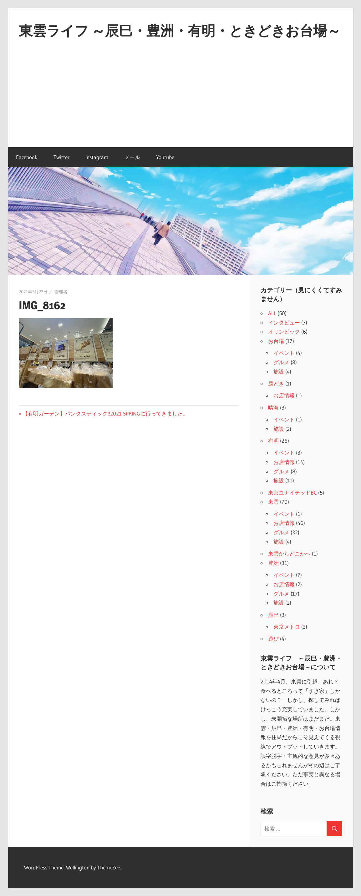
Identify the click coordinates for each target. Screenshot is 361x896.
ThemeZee (108, 867)
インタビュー (284, 322)
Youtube (165, 157)
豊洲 (273, 563)
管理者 (61, 291)
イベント (284, 353)
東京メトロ (286, 626)
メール (132, 157)
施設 (278, 371)
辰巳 (273, 615)
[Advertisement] (180, 100)
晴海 (273, 407)
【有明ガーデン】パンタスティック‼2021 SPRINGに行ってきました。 (105, 413)
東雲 (273, 501)
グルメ (281, 362)
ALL (272, 313)
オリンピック (284, 331)
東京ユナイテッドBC (292, 492)
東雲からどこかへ (289, 553)
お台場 (276, 341)
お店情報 (284, 395)
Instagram (96, 157)
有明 (273, 440)
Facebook (27, 157)
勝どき (276, 383)
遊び (273, 638)
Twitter (61, 157)
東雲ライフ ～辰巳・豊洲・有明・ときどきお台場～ (180, 30)
